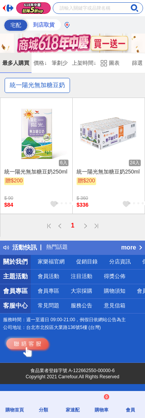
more (131, 247)
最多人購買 (15, 63)
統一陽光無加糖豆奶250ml (35, 172)
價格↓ (40, 63)
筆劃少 (60, 63)
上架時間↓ (84, 63)
